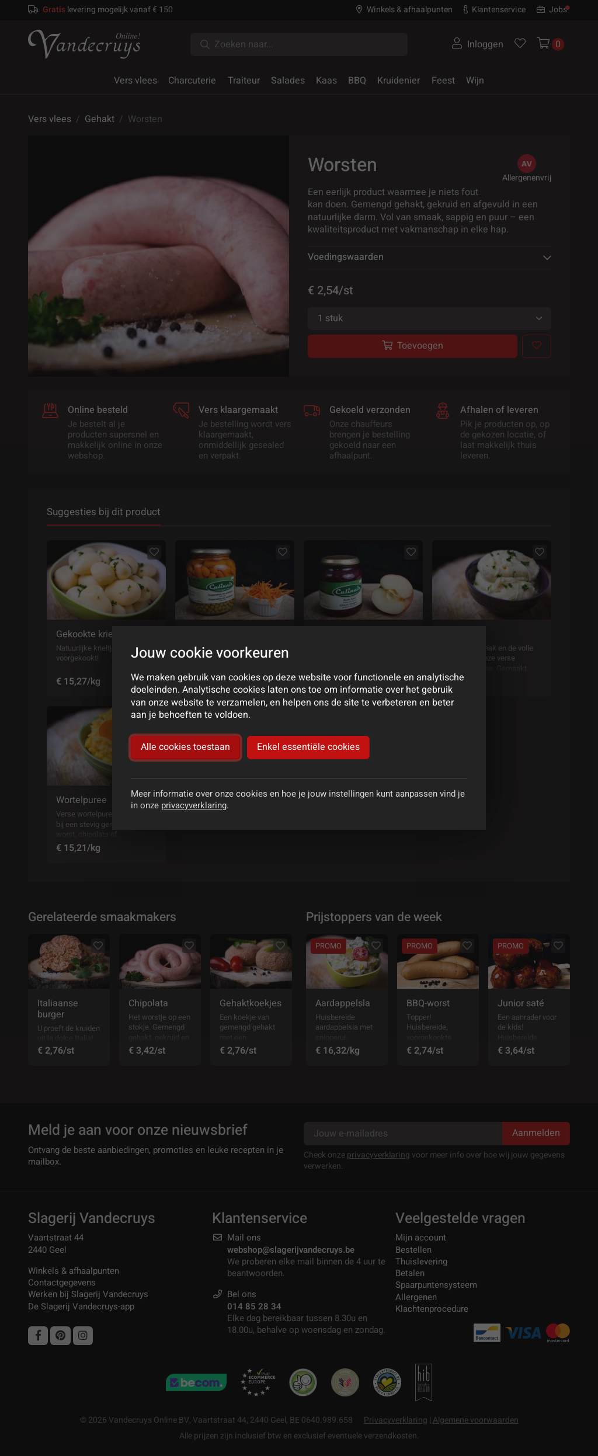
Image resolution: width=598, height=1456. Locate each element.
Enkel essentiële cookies (308, 747)
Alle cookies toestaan (185, 747)
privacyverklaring (194, 805)
